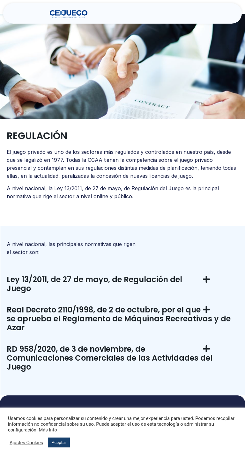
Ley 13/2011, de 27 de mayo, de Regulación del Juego (94, 284)
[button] (190, 14)
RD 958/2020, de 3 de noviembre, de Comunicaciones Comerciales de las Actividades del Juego (109, 358)
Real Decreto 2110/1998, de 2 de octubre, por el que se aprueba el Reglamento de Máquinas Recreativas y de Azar (119, 318)
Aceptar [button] (59, 442)
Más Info (48, 430)
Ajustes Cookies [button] (26, 443)
